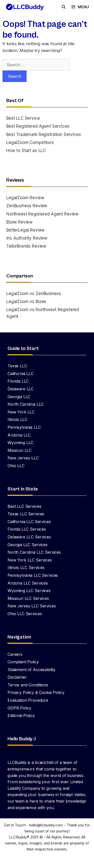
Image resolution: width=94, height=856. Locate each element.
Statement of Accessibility (31, 669)
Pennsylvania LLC (24, 427)
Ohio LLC (16, 465)
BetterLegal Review (25, 230)
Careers (15, 654)
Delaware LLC (21, 388)
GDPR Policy (19, 707)
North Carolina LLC (26, 404)
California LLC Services (29, 521)
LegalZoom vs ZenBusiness (33, 293)
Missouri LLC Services (28, 598)
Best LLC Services (24, 506)
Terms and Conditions (28, 684)
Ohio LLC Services (25, 613)
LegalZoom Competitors (30, 142)
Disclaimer (17, 677)
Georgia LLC (19, 396)
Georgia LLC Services (28, 544)
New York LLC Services (30, 559)
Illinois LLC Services (26, 567)
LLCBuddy (18, 837)
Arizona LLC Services (28, 583)
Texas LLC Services (26, 513)
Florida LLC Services (27, 529)
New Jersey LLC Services (32, 605)
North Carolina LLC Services (34, 552)
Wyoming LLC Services (29, 590)
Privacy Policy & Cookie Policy (36, 692)
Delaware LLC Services (29, 536)
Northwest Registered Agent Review (42, 214)
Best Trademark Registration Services (43, 134)
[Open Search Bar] (63, 7)
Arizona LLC (19, 435)
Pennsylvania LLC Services (33, 575)
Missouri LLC (20, 450)
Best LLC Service (23, 118)
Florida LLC (18, 381)
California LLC (21, 373)
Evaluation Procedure (28, 700)
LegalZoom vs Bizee (26, 301)
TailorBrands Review (26, 246)
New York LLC (21, 411)
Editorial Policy (21, 715)
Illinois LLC (17, 419)
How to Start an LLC (26, 150)
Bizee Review (19, 222)
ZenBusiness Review (26, 205)
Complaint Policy (23, 661)
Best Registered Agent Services (37, 126)
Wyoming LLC (20, 442)
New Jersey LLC (23, 457)
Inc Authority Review (26, 238)
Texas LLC (17, 365)
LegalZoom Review (25, 197)
